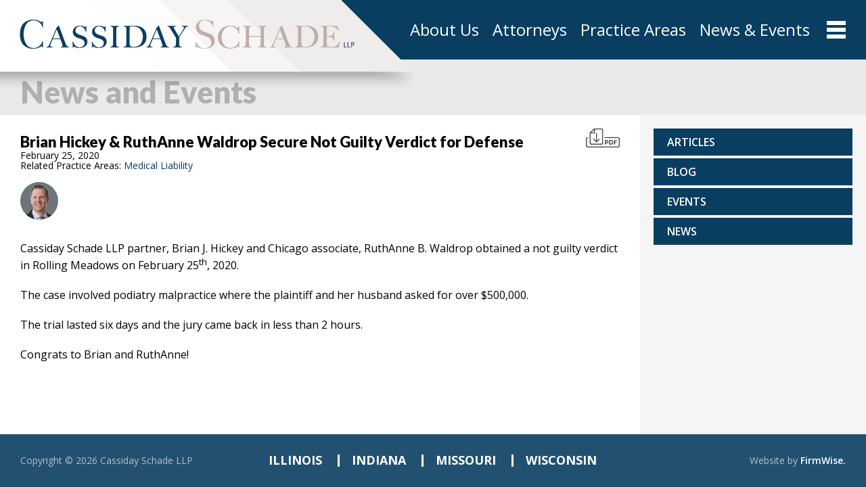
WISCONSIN (561, 460)
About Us (444, 30)
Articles (691, 142)
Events (686, 201)
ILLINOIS (295, 460)
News (682, 231)
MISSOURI (466, 460)
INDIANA (379, 460)
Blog (681, 171)
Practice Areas (633, 30)
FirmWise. (823, 460)
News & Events (755, 30)
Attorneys (530, 30)
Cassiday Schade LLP (146, 460)
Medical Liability (158, 165)
